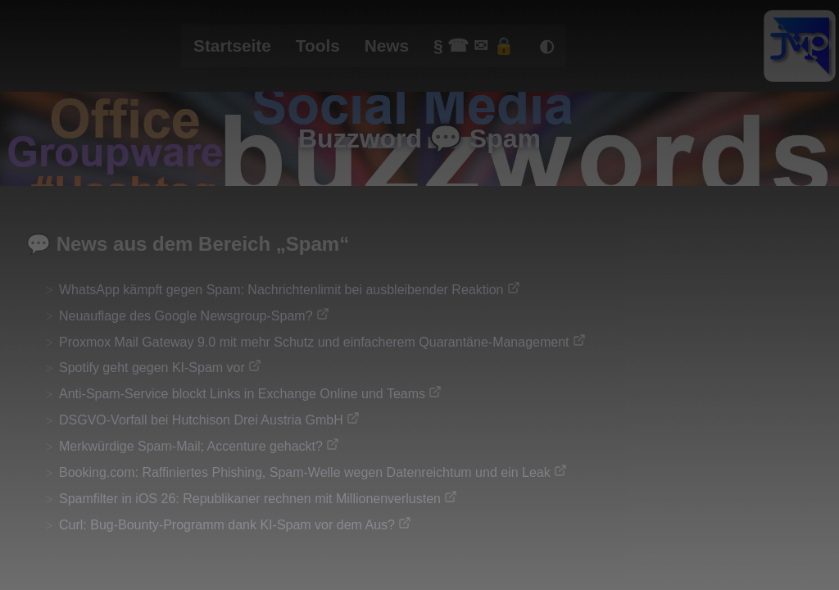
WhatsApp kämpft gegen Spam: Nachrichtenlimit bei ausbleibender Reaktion (281, 290)
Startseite (232, 45)
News (387, 45)
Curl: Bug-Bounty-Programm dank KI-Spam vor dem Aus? (227, 525)
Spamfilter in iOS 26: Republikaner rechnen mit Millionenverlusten (250, 499)
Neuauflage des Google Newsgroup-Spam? (186, 316)
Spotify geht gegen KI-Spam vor (152, 367)
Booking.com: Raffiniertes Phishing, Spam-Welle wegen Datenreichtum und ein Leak (305, 472)
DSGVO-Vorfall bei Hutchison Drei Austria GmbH (201, 420)
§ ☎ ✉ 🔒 (474, 45)
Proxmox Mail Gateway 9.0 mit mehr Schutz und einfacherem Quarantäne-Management (314, 342)
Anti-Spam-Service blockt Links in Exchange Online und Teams (242, 394)
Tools (318, 45)
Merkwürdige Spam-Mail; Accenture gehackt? (191, 446)
